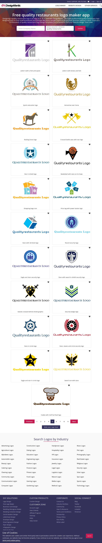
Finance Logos (31, 468)
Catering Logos (6, 468)
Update (80, 28)
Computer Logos (7, 485)
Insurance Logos (57, 459)
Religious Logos (82, 463)
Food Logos (31, 477)
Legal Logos (56, 468)
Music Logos (81, 446)
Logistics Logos (57, 472)
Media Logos (56, 481)
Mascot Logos (56, 477)
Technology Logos (83, 485)
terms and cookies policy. (11, 540)
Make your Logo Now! (51, 427)
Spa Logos (80, 477)
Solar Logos (81, 472)
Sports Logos (81, 481)
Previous (29, 421)
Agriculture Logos (7, 450)
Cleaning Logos (6, 472)
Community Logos (7, 477)
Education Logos (32, 454)
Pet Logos (80, 450)
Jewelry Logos (56, 463)
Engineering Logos (33, 459)
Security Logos (82, 468)
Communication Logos (9, 481)
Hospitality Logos (58, 450)
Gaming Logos (31, 481)
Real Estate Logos (83, 459)
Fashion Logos (31, 463)
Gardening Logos (32, 485)
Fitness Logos (31, 472)
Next (74, 421)
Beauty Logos (6, 463)
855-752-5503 (82, 1)
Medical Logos (57, 485)
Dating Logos (31, 450)
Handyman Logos (58, 446)
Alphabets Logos (7, 454)
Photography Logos (83, 454)
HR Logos (55, 454)
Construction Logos (33, 446)
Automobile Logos (7, 459)
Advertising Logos (7, 446)
